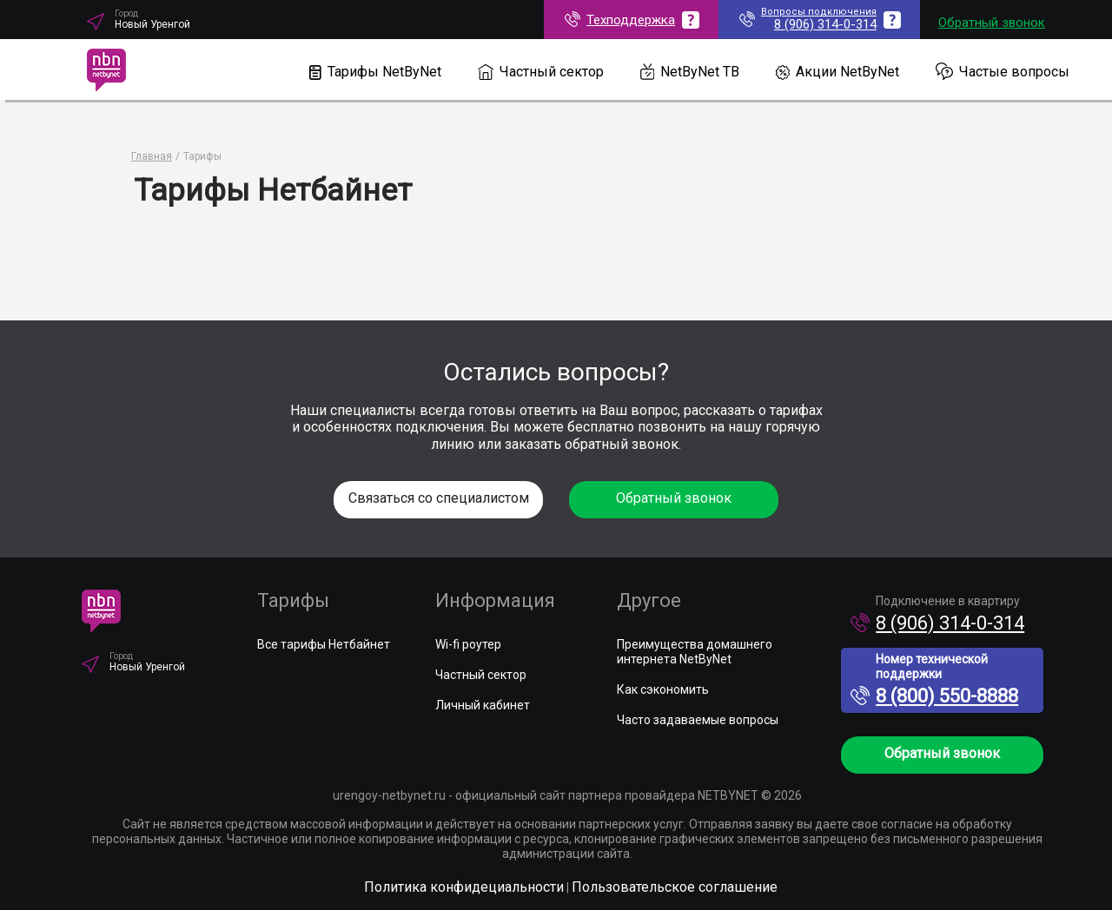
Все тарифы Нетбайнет (323, 644)
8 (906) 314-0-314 (937, 623)
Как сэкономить (663, 689)
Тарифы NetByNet (375, 71)
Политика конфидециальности (464, 887)
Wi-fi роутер (468, 644)
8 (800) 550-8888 (934, 696)
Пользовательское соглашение (675, 887)
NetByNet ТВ (690, 71)
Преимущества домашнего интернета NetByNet (694, 651)
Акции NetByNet (837, 71)
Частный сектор (541, 71)
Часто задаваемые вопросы (697, 720)
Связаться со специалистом (438, 498)
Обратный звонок (991, 22)
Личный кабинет (482, 705)
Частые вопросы (1002, 71)
